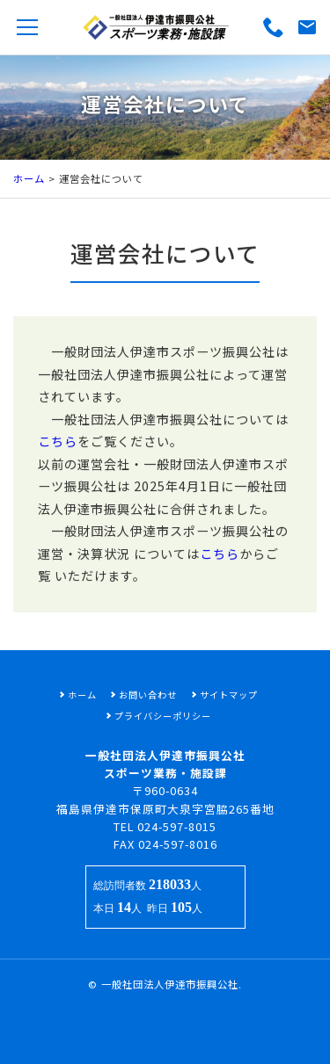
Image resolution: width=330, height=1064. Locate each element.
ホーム (29, 178)
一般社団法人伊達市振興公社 (169, 984)
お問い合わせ (148, 694)
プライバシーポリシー (162, 715)
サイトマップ (229, 694)
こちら (57, 457)
